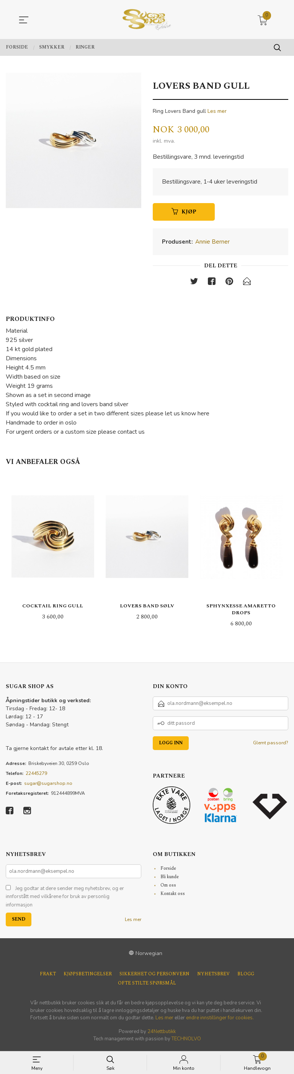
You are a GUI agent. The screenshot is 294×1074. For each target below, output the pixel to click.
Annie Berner (212, 243)
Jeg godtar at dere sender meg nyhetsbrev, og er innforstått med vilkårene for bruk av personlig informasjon (65, 898)
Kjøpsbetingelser (88, 976)
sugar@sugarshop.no (48, 785)
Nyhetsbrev (213, 976)
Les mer (217, 111)
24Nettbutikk (161, 1033)
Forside (168, 870)
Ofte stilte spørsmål (147, 985)
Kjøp (184, 213)
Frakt (48, 976)
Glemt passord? (270, 745)
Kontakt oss (172, 895)
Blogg (245, 976)
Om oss (168, 887)
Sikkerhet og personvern (154, 976)
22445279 (36, 775)
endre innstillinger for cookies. (220, 1020)
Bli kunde (169, 878)
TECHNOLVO (186, 1041)
